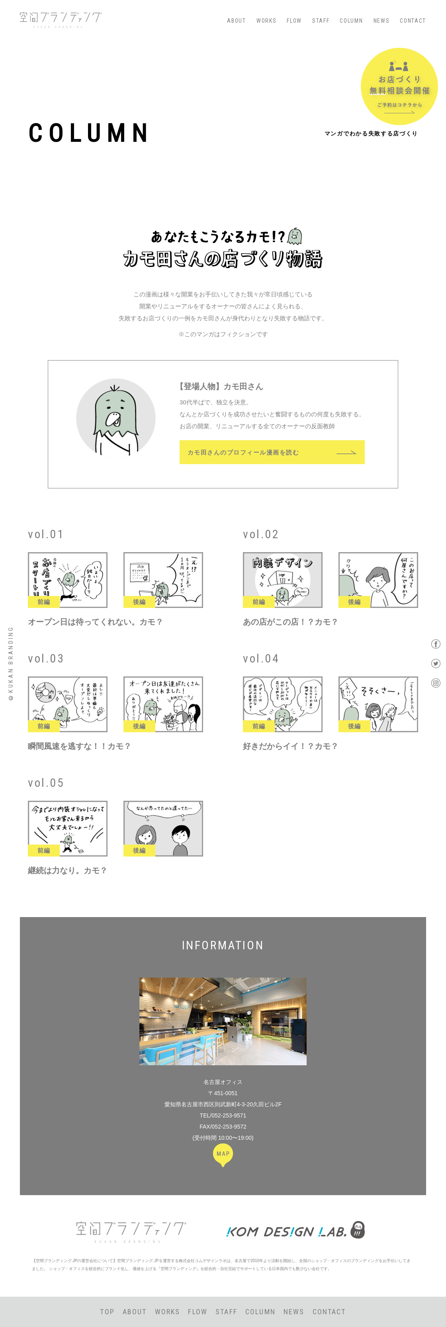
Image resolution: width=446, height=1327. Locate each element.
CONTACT (413, 21)
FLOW (294, 21)
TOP (107, 1311)
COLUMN (351, 21)
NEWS (382, 21)
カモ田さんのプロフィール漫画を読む (243, 452)
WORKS (266, 21)
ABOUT (236, 21)
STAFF (320, 21)
